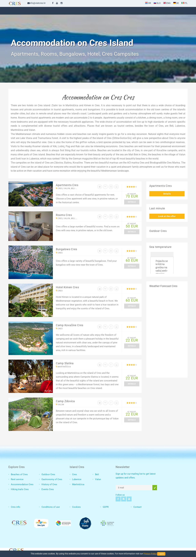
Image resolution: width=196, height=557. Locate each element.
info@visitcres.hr (36, 3)
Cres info (15, 507)
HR (148, 3)
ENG (167, 3)
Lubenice (76, 479)
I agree (161, 554)
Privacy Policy (149, 553)
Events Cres (47, 489)
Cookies (76, 507)
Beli (97, 474)
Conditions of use (50, 507)
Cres (74, 474)
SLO (157, 3)
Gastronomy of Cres (51, 479)
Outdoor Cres (48, 474)
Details (132, 202)
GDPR (106, 507)
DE (176, 3)
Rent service (17, 479)
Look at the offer (167, 216)
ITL (185, 3)
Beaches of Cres (19, 474)
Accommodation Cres (22, 484)
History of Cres (49, 484)
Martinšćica (78, 484)
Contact (137, 507)
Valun (98, 479)
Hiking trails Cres (20, 489)
